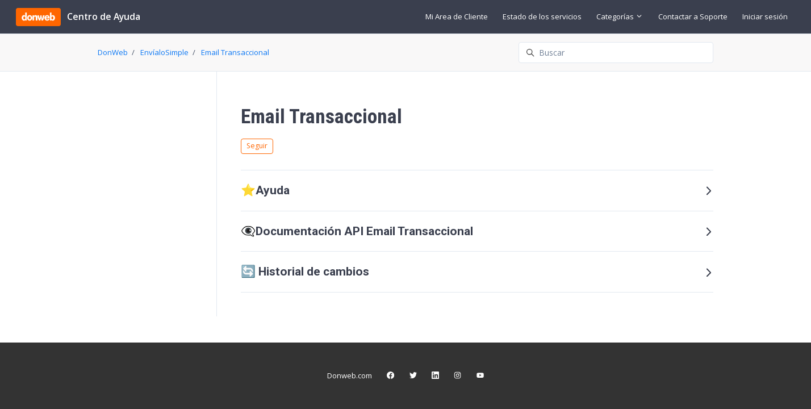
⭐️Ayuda (477, 190)
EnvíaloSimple (164, 52)
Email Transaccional (235, 52)
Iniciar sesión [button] (765, 16)
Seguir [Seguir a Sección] (256, 146)
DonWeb (113, 52)
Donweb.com (349, 375)
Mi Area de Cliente (456, 16)
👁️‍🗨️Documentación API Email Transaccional (477, 231)
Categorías (619, 16)
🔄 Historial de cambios (477, 271)
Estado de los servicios (542, 16)
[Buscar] (616, 52)
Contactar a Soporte (693, 16)
